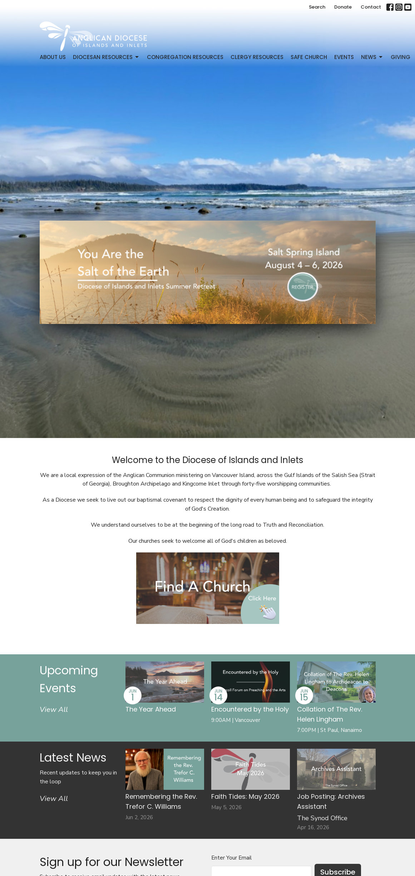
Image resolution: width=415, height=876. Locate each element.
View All (54, 709)
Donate (343, 7)
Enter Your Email (231, 857)
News (372, 57)
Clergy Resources (257, 57)
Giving (400, 57)
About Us (53, 57)
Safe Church (309, 57)
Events (344, 57)
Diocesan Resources (106, 57)
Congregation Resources (185, 57)
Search (317, 7)
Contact (371, 7)
